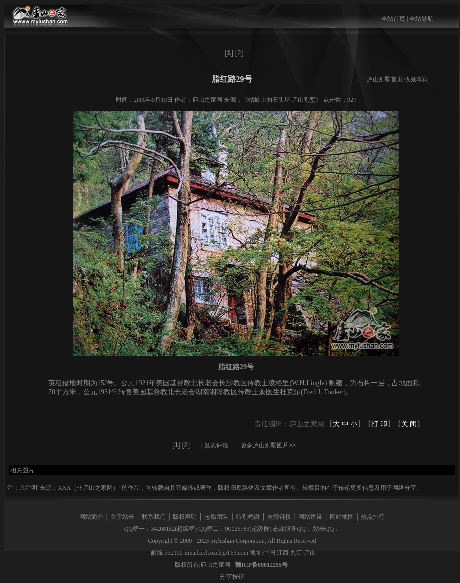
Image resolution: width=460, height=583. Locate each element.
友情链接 (279, 516)
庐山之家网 (216, 564)
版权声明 (185, 516)
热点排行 (373, 516)
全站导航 (421, 18)
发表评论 (216, 445)
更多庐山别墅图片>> (268, 445)
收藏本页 (416, 79)
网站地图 (342, 516)
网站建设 (310, 516)
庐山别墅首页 (385, 79)
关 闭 (409, 424)
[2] (239, 53)
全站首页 (393, 18)
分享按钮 (232, 576)
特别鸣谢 (248, 516)
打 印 (379, 424)
